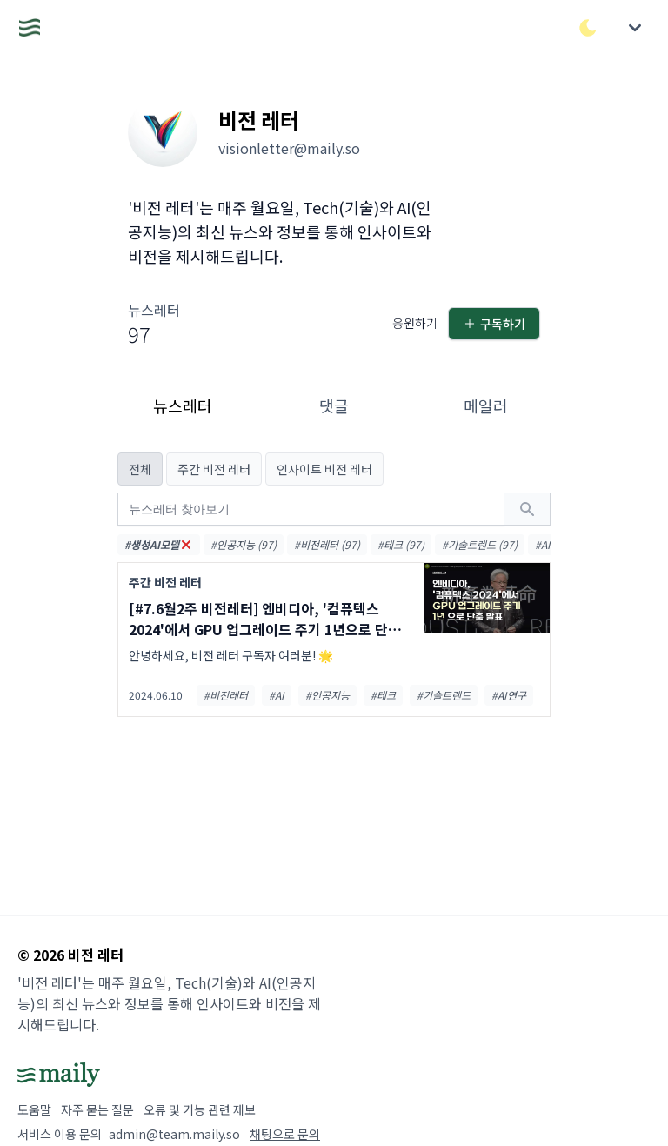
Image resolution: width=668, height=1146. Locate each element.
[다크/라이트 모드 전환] (588, 27)
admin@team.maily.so (174, 1134)
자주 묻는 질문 (97, 1109)
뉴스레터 (182, 405)
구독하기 (494, 323)
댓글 (334, 405)
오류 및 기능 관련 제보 (200, 1109)
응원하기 (415, 323)
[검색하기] (527, 509)
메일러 (486, 405)
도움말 (34, 1109)
